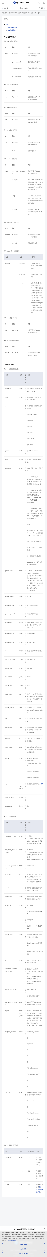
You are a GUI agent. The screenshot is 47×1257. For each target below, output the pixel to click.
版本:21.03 (12, 13)
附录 (39, 13)
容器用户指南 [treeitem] (21, 13)
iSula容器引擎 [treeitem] (31, 13)
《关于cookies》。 (12, 1241)
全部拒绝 (23, 1249)
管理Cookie (23, 1254)
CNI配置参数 (12, 30)
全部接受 (23, 1245)
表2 (42, 784)
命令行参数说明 (12, 27)
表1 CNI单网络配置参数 (39, 1189)
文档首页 (4, 13)
